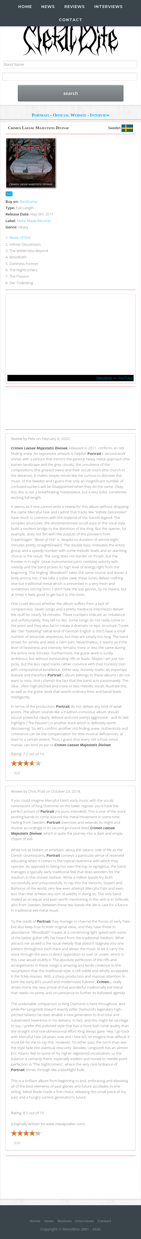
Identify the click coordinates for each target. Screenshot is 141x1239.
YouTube (125, 377)
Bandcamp (28, 201)
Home (25, 6)
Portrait (40, 115)
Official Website (69, 115)
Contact (70, 19)
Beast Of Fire (20, 237)
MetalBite (104, 377)
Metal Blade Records (34, 220)
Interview (99, 115)
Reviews (74, 6)
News (48, 6)
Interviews (108, 6)
